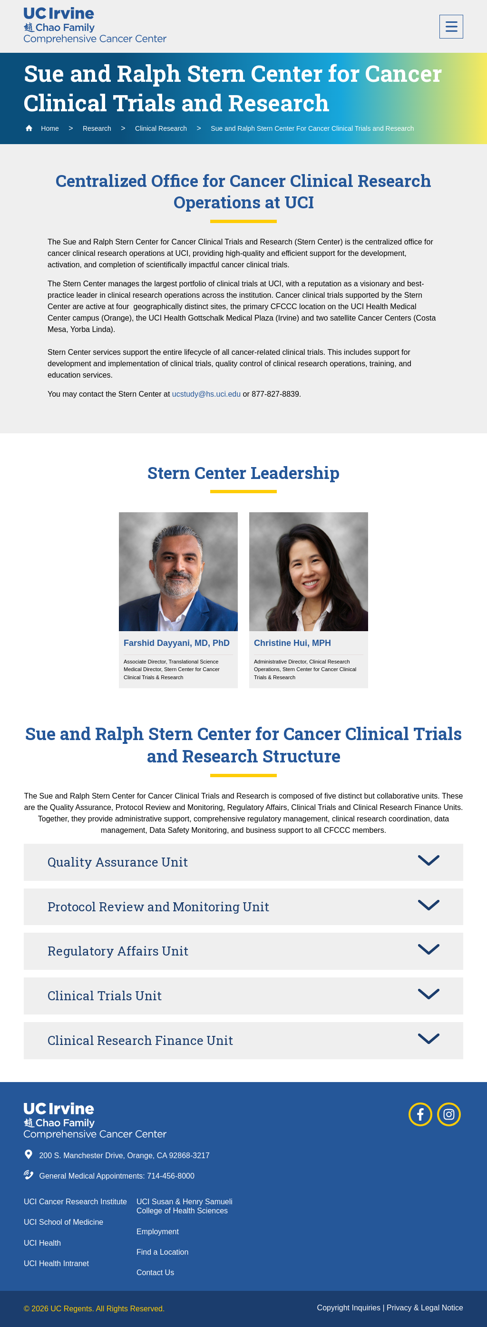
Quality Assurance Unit (118, 862)
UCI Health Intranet (56, 1263)
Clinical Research (161, 128)
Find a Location (162, 1252)
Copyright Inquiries (350, 1308)
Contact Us (155, 1272)
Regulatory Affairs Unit (118, 951)
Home (42, 128)
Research (97, 128)
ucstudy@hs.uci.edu (206, 394)
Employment (157, 1232)
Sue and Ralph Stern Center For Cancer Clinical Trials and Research (312, 128)
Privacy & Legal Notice (425, 1308)
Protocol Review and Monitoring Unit (158, 906)
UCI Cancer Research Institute (75, 1202)
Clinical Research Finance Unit (140, 1040)
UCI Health (42, 1243)
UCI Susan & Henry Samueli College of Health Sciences (184, 1206)
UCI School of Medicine (63, 1222)
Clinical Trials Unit (105, 995)
